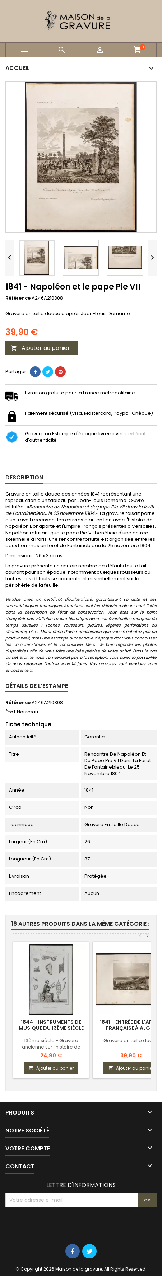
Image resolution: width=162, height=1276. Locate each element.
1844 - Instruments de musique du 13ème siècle (51, 1025)
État (10, 712)
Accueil (17, 68)
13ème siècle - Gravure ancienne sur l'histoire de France (51, 1047)
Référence (18, 298)
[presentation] (60, 1225)
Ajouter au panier (40, 348)
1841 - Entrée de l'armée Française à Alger (131, 1025)
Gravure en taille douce (130, 1040)
